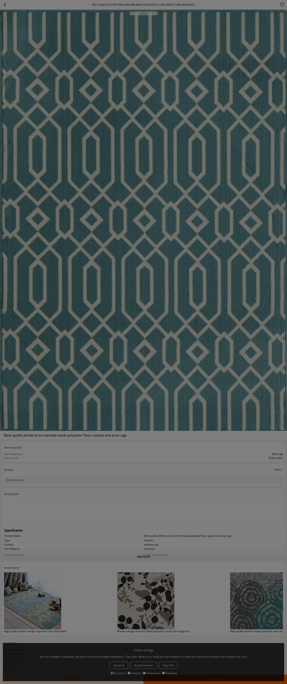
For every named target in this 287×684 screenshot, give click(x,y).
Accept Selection (143, 665)
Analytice (134, 673)
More (277, 470)
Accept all (119, 665)
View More (143, 557)
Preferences (151, 673)
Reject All (168, 665)
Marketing (169, 673)
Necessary (118, 673)
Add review (16, 480)
